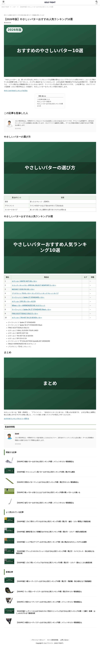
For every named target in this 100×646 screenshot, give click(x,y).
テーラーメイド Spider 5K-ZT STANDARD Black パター (31, 309)
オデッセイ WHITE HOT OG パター (24, 281)
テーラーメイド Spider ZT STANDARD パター (28, 297)
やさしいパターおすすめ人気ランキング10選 (50, 103)
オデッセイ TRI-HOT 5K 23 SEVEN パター (27, 317)
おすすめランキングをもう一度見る (16, 418)
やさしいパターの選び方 (44, 101)
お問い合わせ (64, 640)
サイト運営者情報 (52, 640)
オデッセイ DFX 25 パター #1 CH (24, 301)
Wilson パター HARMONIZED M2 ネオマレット (28, 305)
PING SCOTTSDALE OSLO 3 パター (25, 313)
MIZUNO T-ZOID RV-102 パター (23, 289)
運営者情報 (18, 128)
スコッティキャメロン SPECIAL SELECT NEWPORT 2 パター (34, 285)
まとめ (39, 106)
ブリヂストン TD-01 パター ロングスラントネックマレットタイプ (35, 293)
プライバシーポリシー (38, 640)
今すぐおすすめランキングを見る (16, 90)
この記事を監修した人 (43, 99)
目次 (40, 96)
